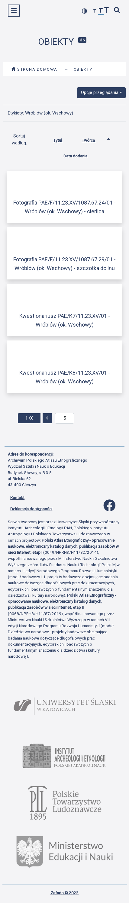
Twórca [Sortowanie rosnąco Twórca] (93, 139)
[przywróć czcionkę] (101, 11)
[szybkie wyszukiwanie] (117, 10)
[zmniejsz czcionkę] (95, 11)
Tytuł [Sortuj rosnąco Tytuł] (62, 139)
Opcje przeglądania (99, 92)
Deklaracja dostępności (31, 508)
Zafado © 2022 (64, 892)
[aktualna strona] (64, 418)
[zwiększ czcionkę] (107, 10)
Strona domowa (34, 69)
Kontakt (17, 497)
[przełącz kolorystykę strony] (85, 11)
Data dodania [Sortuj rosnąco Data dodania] (80, 154)
